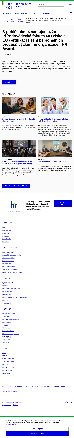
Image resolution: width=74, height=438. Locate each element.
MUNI (4, 387)
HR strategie (6, 328)
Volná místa (5, 316)
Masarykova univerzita (14, 402)
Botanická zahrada (59, 387)
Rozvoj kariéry (6, 322)
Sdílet (9, 82)
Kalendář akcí (6, 230)
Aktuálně (7, 223)
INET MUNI (18, 387)
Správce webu (6, 405)
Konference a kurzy (8, 367)
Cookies (15, 405)
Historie (4, 356)
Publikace (5, 285)
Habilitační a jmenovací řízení (11, 288)
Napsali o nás (6, 239)
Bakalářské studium (8, 252)
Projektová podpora (8, 291)
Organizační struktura (8, 358)
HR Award (5, 364)
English (69, 4)
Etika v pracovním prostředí (10, 334)
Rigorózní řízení (7, 264)
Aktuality (5, 227)
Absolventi (5, 342)
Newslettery (5, 236)
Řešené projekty (7, 294)
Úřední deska (6, 373)
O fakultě (5, 325)
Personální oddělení (8, 331)
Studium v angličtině (8, 258)
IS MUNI (10, 387)
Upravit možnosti (12, 426)
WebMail (26, 387)
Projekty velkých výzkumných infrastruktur (14, 297)
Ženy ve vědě (6, 339)
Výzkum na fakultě (7, 283)
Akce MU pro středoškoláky (10, 269)
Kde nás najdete (7, 370)
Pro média (5, 242)
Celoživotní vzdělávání (9, 266)
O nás (5, 348)
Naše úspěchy (6, 336)
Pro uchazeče (9, 248)
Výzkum (6, 278)
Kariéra (6, 309)
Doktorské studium (8, 261)
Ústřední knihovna (46, 387)
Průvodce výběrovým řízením (11, 319)
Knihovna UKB (35, 387)
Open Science (6, 303)
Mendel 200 (5, 233)
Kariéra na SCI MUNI (8, 313)
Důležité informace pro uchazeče (12, 272)
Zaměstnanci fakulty (8, 361)
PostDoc (5, 300)
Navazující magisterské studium (11, 255)
